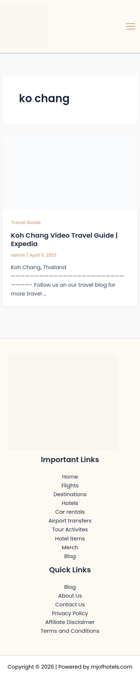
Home (70, 476)
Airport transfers (69, 520)
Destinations (70, 494)
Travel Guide (26, 222)
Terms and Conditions (70, 631)
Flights (70, 485)
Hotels (70, 503)
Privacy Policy (70, 613)
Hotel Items (70, 538)
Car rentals (70, 512)
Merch (70, 547)
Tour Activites (70, 529)
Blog (70, 556)
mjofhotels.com (111, 666)
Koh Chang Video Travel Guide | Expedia (64, 240)
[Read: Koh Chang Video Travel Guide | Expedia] (70, 171)
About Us (70, 595)
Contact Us (70, 604)
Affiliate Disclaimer (70, 622)
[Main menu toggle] (130, 26)
